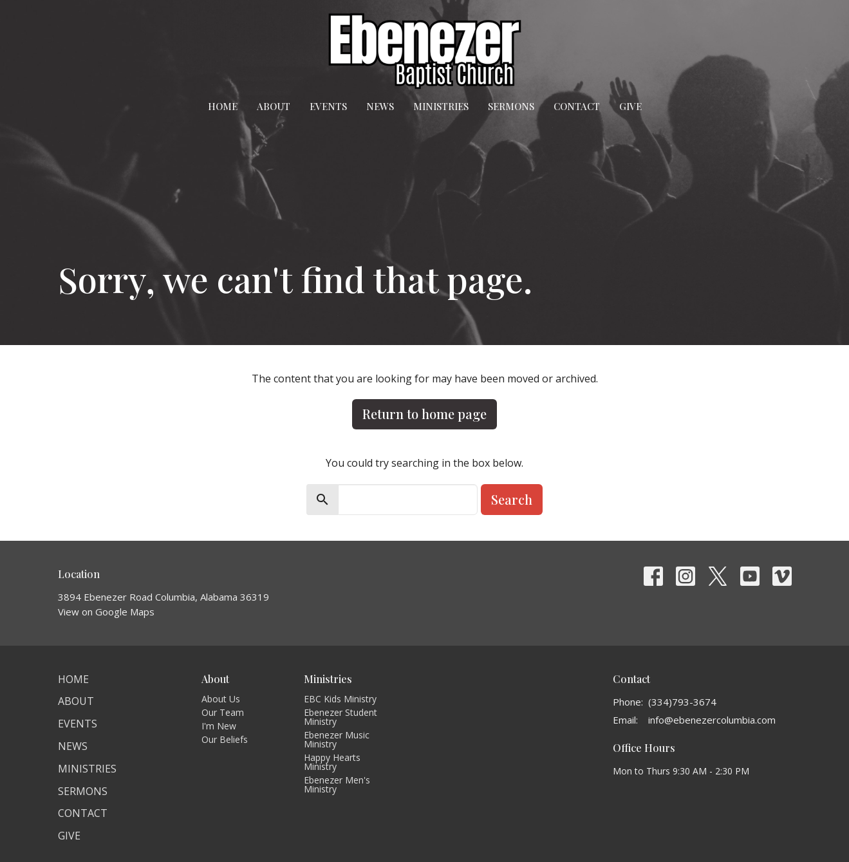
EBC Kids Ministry (340, 699)
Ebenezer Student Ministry (340, 716)
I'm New (218, 726)
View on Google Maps (106, 611)
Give (630, 106)
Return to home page (424, 413)
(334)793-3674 (682, 701)
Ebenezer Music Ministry (336, 739)
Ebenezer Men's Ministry (337, 784)
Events (328, 106)
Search (511, 499)
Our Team (222, 712)
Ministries (441, 106)
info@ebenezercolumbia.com (712, 719)
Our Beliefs (224, 739)
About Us (220, 699)
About (273, 106)
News (380, 106)
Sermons (511, 106)
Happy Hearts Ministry (332, 762)
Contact (577, 106)
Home (223, 106)
